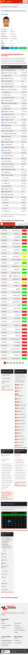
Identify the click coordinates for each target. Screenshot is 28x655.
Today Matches (18, 627)
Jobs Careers (18, 643)
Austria (4, 586)
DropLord (19, 426)
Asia (3, 580)
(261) (7, 224)
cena (18, 398)
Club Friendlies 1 (6, 186)
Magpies (17, 237)
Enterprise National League (9, 133)
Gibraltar (17, 233)
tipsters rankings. (19, 382)
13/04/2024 (4, 295)
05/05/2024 (4, 289)
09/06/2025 (4, 230)
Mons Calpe (17, 318)
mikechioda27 (20, 417)
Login (20, 1)
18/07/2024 (4, 276)
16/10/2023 (4, 325)
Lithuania (17, 298)
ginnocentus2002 (19, 394)
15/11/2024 (4, 256)
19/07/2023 (4, 345)
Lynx (19, 305)
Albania (4, 553)
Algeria (4, 557)
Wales (17, 329)
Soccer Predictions (6, 625)
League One (6, 211)
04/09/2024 (4, 269)
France (17, 315)
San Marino (16, 256)
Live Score (17, 625)
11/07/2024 (4, 279)
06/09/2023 (4, 335)
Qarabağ (17, 345)
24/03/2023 (4, 355)
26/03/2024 (4, 298)
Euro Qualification (7, 81)
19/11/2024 (4, 253)
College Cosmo (15, 272)
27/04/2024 (4, 292)
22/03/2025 (4, 243)
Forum (16, 632)
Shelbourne (16, 279)
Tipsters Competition (20, 630)
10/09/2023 (4, 332)
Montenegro (16, 243)
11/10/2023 (4, 329)
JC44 (18, 391)
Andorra (4, 560)
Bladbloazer (19, 430)
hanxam (19, 402)
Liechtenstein (16, 259)
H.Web (17, 455)
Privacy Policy (5, 645)
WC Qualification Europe (8, 70)
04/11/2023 (4, 318)
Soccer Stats (18, 623)
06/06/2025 (4, 233)
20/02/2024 (4, 305)
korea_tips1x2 (20, 414)
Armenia (4, 574)
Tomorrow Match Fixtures (5, 386)
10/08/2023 (4, 342)
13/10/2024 (4, 259)
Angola (4, 563)
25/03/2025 (4, 240)
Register (25, 1)
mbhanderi (19, 442)
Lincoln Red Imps (16, 292)
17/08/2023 (4, 339)
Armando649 (20, 423)
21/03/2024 (4, 302)
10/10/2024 (4, 263)
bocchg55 (19, 436)
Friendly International (8, 84)
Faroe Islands (16, 230)
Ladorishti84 (19, 420)
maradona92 (20, 439)
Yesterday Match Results (5, 382)
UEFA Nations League (8, 78)
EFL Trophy (5, 178)
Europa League (6, 125)
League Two (5, 183)
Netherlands (16, 352)
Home (3, 623)
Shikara (18, 411)
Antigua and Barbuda (5, 567)
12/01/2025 (4, 246)
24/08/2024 (4, 272)
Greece (17, 332)
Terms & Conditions (7, 643)
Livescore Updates (6, 375)
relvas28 (19, 445)
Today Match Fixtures (6, 378)
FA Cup (4, 180)
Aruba (4, 577)
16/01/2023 (4, 358)
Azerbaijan (5, 589)
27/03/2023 (4, 352)
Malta (17, 335)
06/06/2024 (4, 282)
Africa (4, 550)
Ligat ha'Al (5, 200)
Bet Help (4, 627)
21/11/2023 (4, 311)
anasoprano (20, 408)
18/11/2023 (4, 315)
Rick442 (19, 388)
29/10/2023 (4, 321)
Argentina (5, 571)
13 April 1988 (14, 38)
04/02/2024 (4, 308)
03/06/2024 (4, 285)
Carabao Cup (6, 172)
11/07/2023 (4, 348)
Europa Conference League (9, 73)
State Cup (5, 202)
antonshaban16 (20, 405)
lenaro (18, 433)
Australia (4, 583)
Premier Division (6, 75)
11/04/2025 (4, 237)
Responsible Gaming (7, 640)
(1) (21, 224)
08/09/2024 (4, 266)
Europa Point (17, 250)
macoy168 (19, 384)
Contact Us (17, 640)
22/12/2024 (4, 250)
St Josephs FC (16, 246)
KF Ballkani (16, 342)
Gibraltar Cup (6, 92)
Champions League (7, 86)
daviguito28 (6, 455)
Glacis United (17, 308)
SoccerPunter (4, 6)
